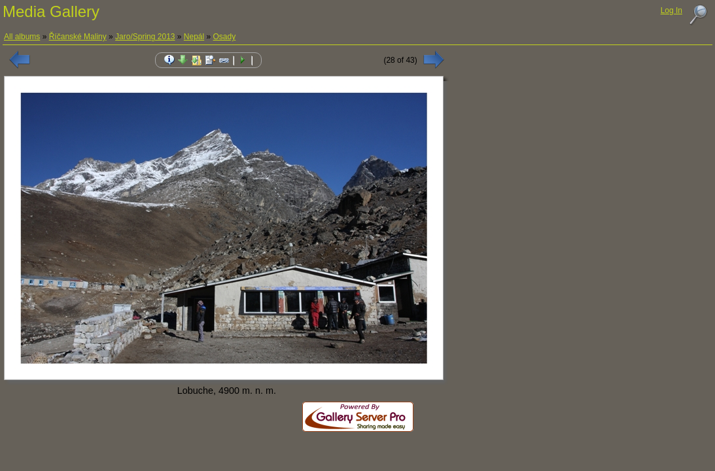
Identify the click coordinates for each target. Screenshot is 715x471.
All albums (22, 36)
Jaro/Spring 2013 (145, 36)
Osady (224, 36)
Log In (671, 10)
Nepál (194, 36)
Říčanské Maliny (78, 36)
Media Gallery (51, 11)
